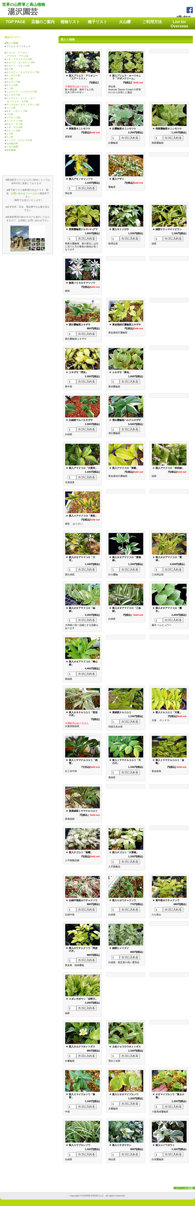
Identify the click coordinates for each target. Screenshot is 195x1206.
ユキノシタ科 (13, 130)
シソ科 (9, 88)
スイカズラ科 (13, 95)
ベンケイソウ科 (14, 120)
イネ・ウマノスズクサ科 (19, 59)
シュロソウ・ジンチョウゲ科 (21, 91)
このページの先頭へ (184, 1188)
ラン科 (9, 137)
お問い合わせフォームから (25, 193)
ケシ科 (9, 78)
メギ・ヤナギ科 (14, 127)
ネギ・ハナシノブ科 (17, 111)
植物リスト (70, 22)
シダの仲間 (12, 146)
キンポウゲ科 (13, 75)
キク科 (9, 69)
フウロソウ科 (13, 117)
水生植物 (11, 150)
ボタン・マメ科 (14, 124)
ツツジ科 (10, 108)
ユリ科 (9, 133)
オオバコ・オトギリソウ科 (20, 62)
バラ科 (9, 114)
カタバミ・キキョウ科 (18, 65)
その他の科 (12, 143)
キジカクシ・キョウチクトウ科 (22, 72)
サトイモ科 (12, 85)
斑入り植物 (12, 43)
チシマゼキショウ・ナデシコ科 (22, 104)
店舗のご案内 (43, 22)
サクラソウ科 (13, 82)
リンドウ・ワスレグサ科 (19, 140)
